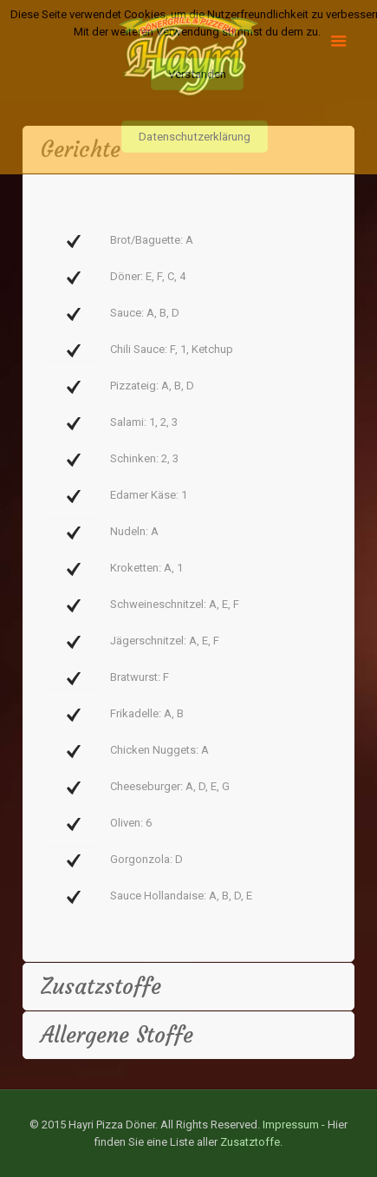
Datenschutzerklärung (194, 136)
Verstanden (197, 74)
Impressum (291, 1124)
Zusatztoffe (250, 1141)
